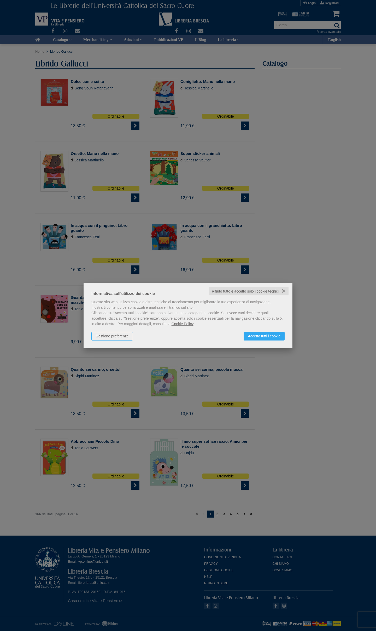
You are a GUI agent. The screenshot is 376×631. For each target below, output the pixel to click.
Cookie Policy (182, 323)
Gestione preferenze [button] (112, 336)
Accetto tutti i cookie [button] (264, 336)
